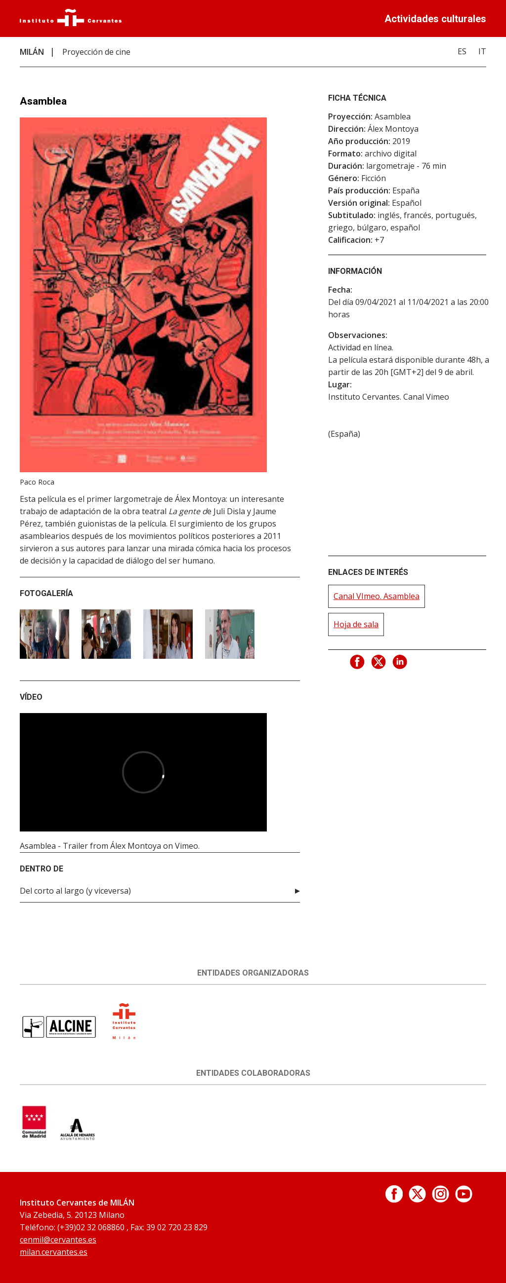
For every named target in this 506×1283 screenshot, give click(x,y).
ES (462, 51)
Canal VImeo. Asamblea (377, 596)
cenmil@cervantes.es (58, 1239)
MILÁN (32, 51)
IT (482, 51)
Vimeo (186, 845)
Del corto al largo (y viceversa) (75, 890)
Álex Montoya (135, 845)
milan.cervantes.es (53, 1251)
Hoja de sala (356, 624)
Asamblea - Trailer (54, 845)
